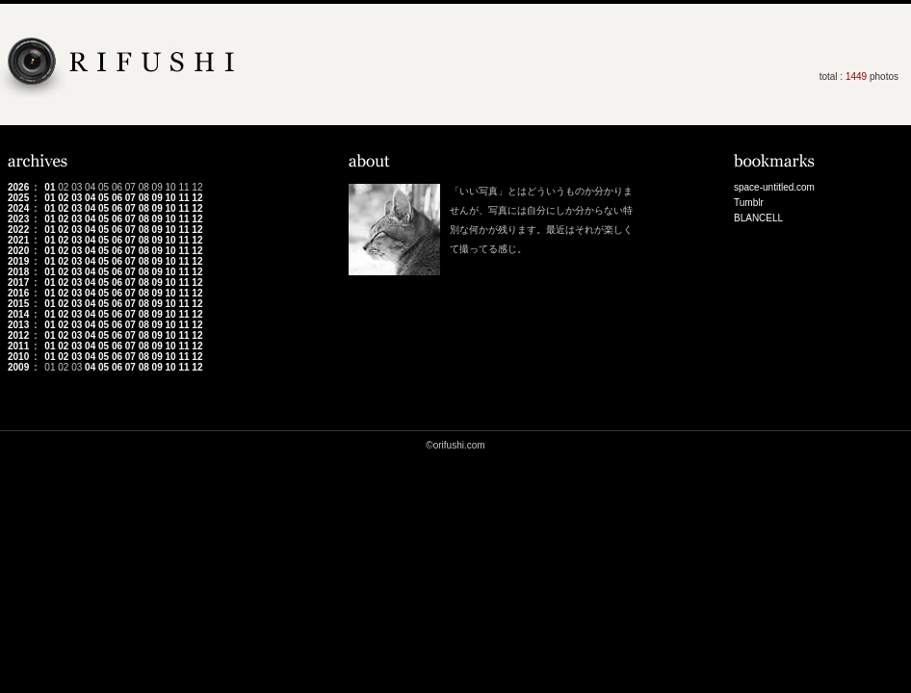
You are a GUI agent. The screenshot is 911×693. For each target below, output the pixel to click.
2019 (18, 261)
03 (76, 197)
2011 (18, 346)
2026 (18, 187)
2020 (18, 250)
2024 (18, 208)
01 (49, 187)
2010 (18, 356)
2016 (18, 293)
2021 (18, 240)
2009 (18, 367)
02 (63, 197)
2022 (18, 229)
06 (117, 197)
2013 (18, 325)
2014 (18, 314)
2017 (18, 282)
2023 (18, 219)
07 (130, 197)
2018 (18, 272)
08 (144, 197)
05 (103, 197)
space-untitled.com (774, 187)
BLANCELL (758, 218)
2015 (18, 303)
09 (157, 197)
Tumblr (749, 202)
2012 (18, 335)
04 (90, 197)
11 (183, 197)
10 (171, 197)
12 (197, 197)
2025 (18, 197)
